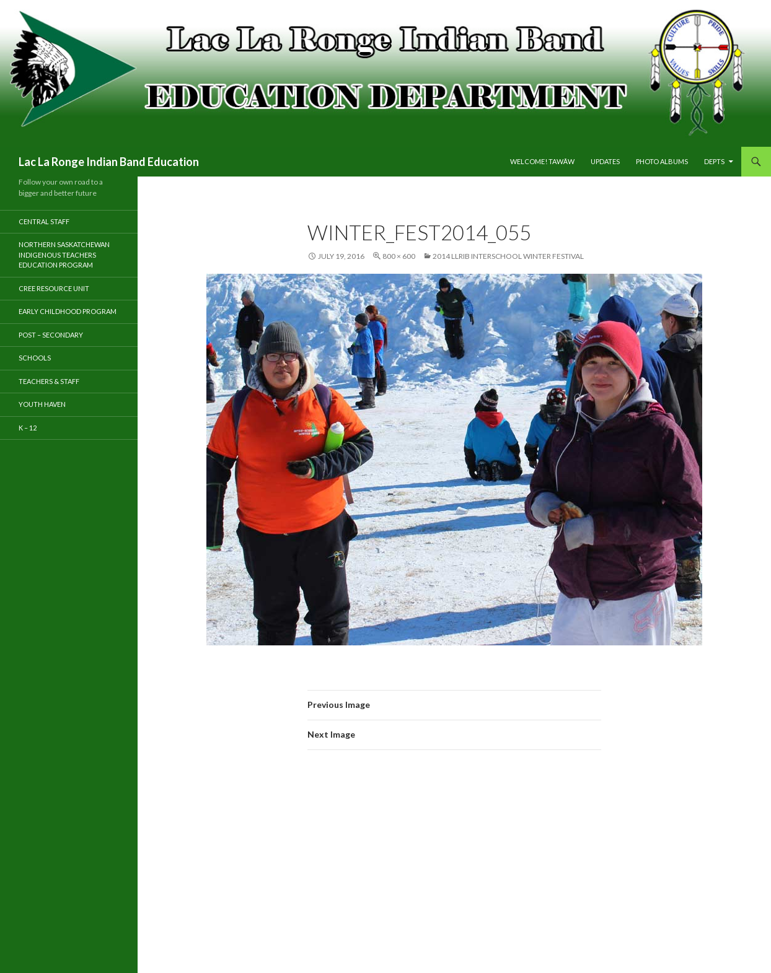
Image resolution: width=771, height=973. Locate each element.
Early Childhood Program (68, 311)
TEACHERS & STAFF (49, 381)
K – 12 (28, 428)
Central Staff (44, 221)
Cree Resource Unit (54, 288)
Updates (605, 161)
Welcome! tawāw (542, 161)
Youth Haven (42, 404)
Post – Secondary (51, 335)
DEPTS (714, 161)
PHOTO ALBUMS (662, 161)
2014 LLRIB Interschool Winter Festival (508, 256)
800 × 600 (398, 256)
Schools (35, 358)
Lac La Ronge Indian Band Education (109, 161)
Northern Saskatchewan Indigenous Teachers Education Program (64, 254)
